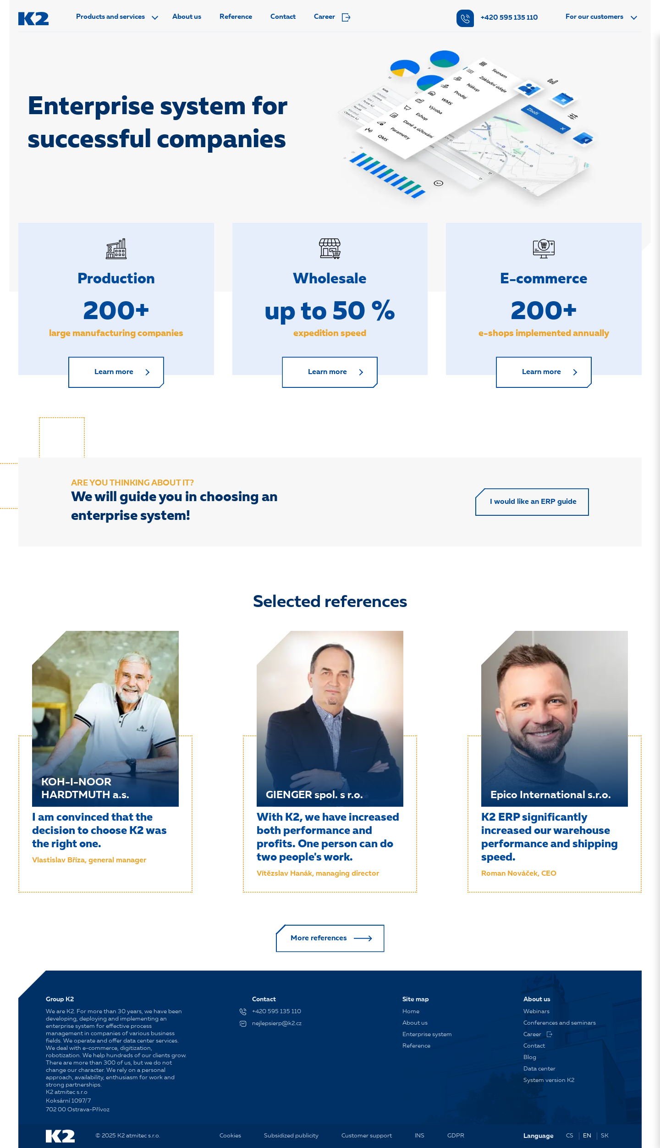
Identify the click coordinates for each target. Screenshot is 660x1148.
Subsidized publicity (291, 1136)
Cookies (230, 1136)
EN (587, 1136)
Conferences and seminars (559, 1023)
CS (569, 1136)
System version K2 (548, 1080)
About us (186, 17)
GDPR (455, 1136)
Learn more (113, 372)
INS (419, 1136)
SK (605, 1136)
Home (410, 1012)
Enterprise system (427, 1035)
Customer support (366, 1136)
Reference (236, 17)
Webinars (536, 1012)
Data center (539, 1069)
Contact (283, 17)
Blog (529, 1057)
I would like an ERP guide (533, 502)
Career (332, 17)
